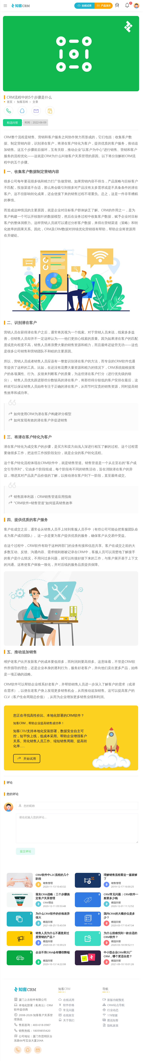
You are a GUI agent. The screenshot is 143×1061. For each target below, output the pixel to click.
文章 (35, 102)
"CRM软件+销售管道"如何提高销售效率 (40, 503)
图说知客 (110, 1020)
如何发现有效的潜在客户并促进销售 (37, 420)
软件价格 (66, 1005)
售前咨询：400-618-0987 (32, 1025)
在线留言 (66, 1015)
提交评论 (25, 851)
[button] (118, 5)
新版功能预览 (113, 1000)
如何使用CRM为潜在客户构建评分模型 (39, 414)
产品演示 (104, 5)
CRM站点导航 (113, 1005)
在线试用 (84, 5)
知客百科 (22, 102)
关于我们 (66, 1020)
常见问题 (66, 1010)
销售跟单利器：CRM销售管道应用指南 (39, 496)
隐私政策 (110, 1025)
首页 (9, 102)
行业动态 (110, 1010)
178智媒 (110, 1015)
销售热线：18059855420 (32, 1030)
